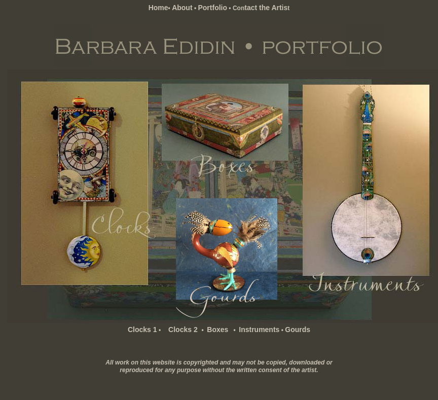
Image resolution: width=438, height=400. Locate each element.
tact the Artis (265, 8)
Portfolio (212, 8)
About (182, 8)
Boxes (217, 329)
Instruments (259, 329)
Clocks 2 (181, 329)
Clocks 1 (142, 329)
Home (158, 8)
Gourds (297, 329)
